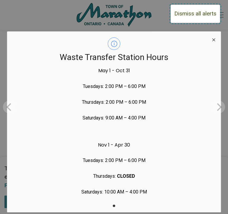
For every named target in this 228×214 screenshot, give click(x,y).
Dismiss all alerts (195, 13)
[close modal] (214, 39)
